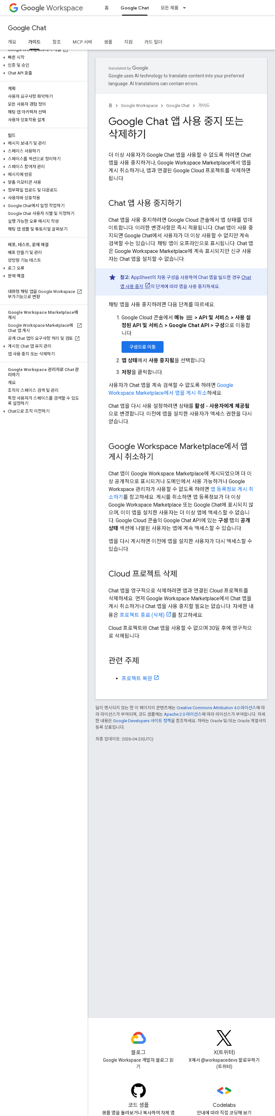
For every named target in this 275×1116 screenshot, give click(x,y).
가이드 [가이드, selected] (34, 42)
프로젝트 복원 (137, 678)
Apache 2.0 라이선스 (183, 714)
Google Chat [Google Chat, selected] (135, 8)
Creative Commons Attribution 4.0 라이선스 (216, 707)
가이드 (204, 105)
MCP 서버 (82, 42)
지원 (128, 42)
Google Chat (27, 28)
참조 (56, 42)
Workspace (52, 8)
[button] (42, 57)
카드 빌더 (153, 42)
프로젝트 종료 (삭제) (142, 615)
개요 (12, 42)
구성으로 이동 (142, 347)
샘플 (108, 42)
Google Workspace (139, 105)
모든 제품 (170, 8)
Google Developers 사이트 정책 (142, 720)
